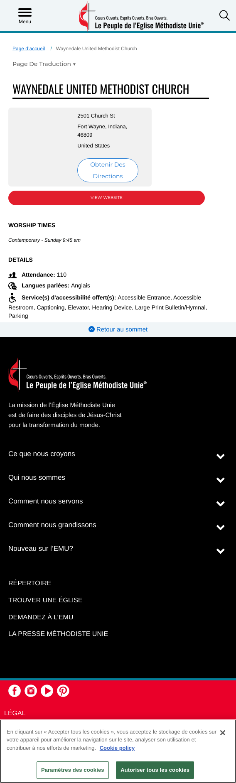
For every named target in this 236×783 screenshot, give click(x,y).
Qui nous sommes (36, 477)
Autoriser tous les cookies (154, 770)
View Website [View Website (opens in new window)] (107, 197)
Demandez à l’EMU (40, 617)
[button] (224, 16)
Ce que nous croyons (41, 454)
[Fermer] (223, 733)
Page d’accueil (28, 49)
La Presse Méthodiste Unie (58, 634)
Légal (15, 713)
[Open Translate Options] (44, 64)
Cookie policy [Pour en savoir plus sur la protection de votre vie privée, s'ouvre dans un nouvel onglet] (117, 748)
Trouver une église (45, 600)
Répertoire (29, 583)
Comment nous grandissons (52, 525)
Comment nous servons (45, 501)
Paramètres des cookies (72, 770)
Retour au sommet (118, 329)
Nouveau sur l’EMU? (40, 548)
